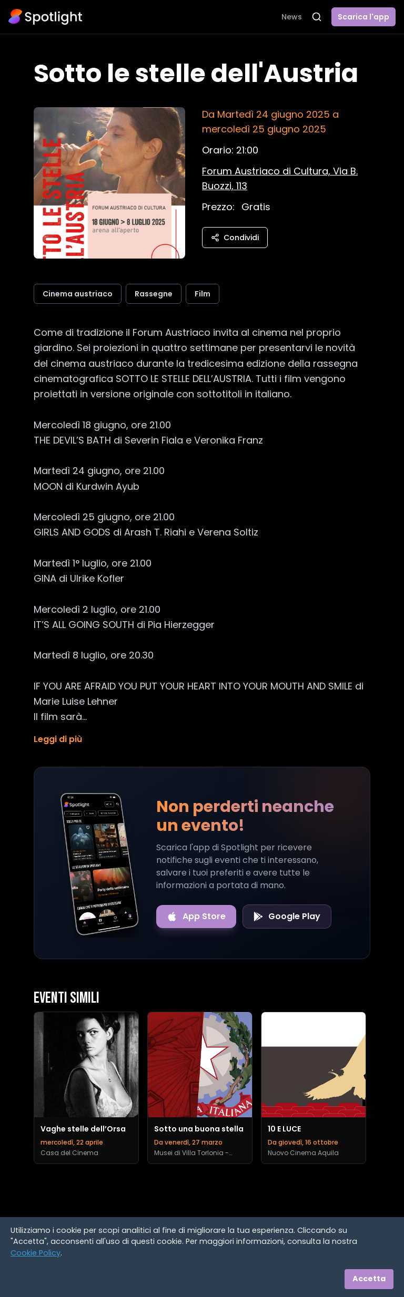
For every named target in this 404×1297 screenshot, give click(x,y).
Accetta (369, 1278)
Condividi (235, 237)
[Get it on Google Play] (287, 916)
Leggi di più (58, 739)
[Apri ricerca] (316, 16)
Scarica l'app (363, 17)
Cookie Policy (35, 1253)
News (291, 17)
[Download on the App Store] (196, 916)
